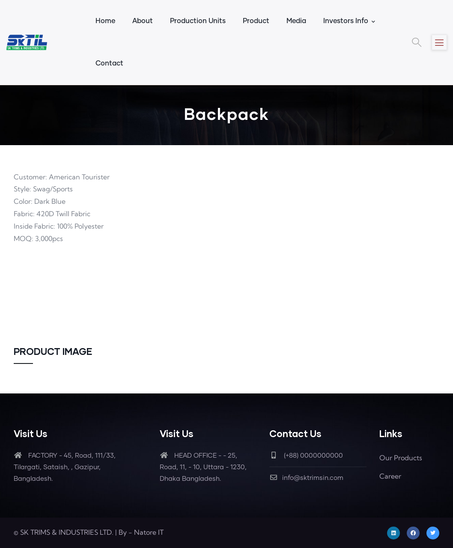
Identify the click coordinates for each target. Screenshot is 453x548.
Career (390, 476)
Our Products (400, 457)
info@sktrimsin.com (306, 478)
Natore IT (149, 532)
